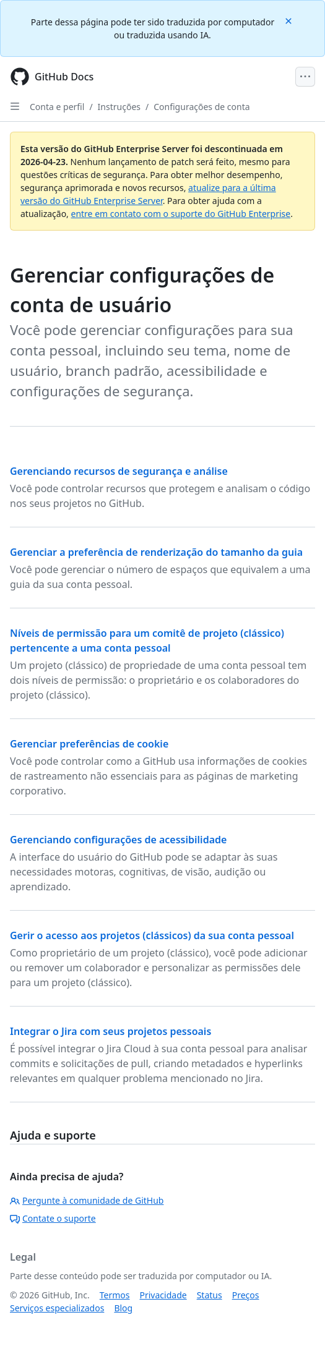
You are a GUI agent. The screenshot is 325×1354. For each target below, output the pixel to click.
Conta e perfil (57, 107)
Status (209, 1295)
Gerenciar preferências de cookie (89, 744)
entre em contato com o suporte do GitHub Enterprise (181, 213)
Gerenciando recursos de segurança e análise (119, 471)
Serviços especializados (57, 1308)
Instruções (119, 107)
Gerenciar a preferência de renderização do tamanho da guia (156, 552)
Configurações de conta (201, 107)
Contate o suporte (53, 1218)
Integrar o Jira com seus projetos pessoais (110, 1031)
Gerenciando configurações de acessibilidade (118, 839)
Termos (115, 1295)
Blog (123, 1308)
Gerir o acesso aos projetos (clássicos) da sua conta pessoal (152, 935)
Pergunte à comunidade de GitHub (86, 1200)
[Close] (290, 20)
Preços (245, 1295)
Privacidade (163, 1295)
